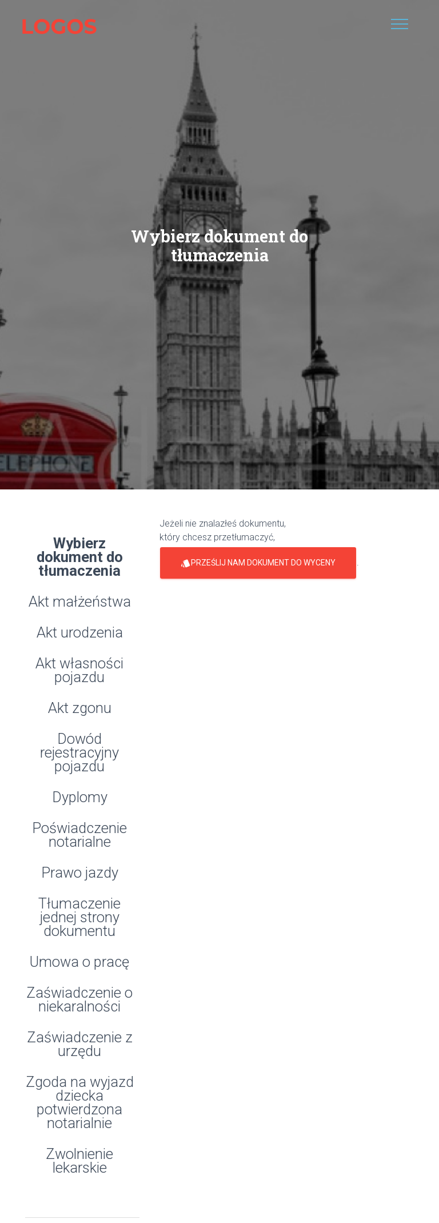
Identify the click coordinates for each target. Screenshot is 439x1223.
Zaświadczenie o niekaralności (79, 1000)
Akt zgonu (79, 708)
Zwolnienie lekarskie (79, 1161)
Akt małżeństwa (80, 602)
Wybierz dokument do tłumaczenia (80, 557)
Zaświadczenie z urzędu (80, 1044)
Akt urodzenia (80, 633)
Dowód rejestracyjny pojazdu (79, 753)
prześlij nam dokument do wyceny (258, 562)
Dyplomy (79, 798)
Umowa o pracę (79, 962)
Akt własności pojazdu (79, 671)
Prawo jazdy (79, 873)
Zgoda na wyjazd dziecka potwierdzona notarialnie (80, 1103)
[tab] (82, 870)
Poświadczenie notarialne (79, 835)
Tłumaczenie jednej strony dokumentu (79, 918)
